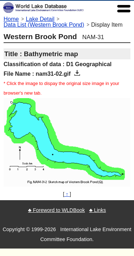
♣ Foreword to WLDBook (56, 210)
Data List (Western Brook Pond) (44, 25)
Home (11, 19)
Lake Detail (40, 19)
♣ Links (97, 210)
